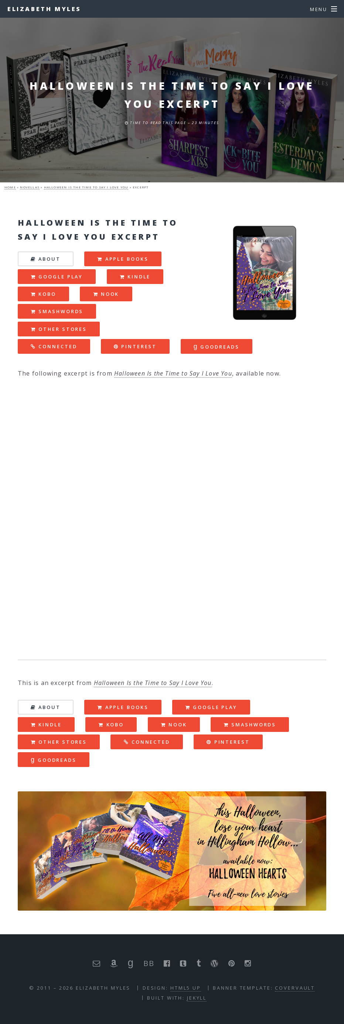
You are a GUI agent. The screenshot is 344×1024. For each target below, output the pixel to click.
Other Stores (62, 329)
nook (110, 294)
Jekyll (197, 997)
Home (10, 187)
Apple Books (127, 259)
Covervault (295, 987)
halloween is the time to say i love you (86, 187)
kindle (138, 276)
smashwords (60, 311)
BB (148, 963)
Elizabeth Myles (44, 9)
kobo (47, 294)
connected (57, 346)
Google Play (60, 276)
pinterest (139, 346)
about (49, 259)
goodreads (216, 346)
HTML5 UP (185, 987)
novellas (30, 187)
